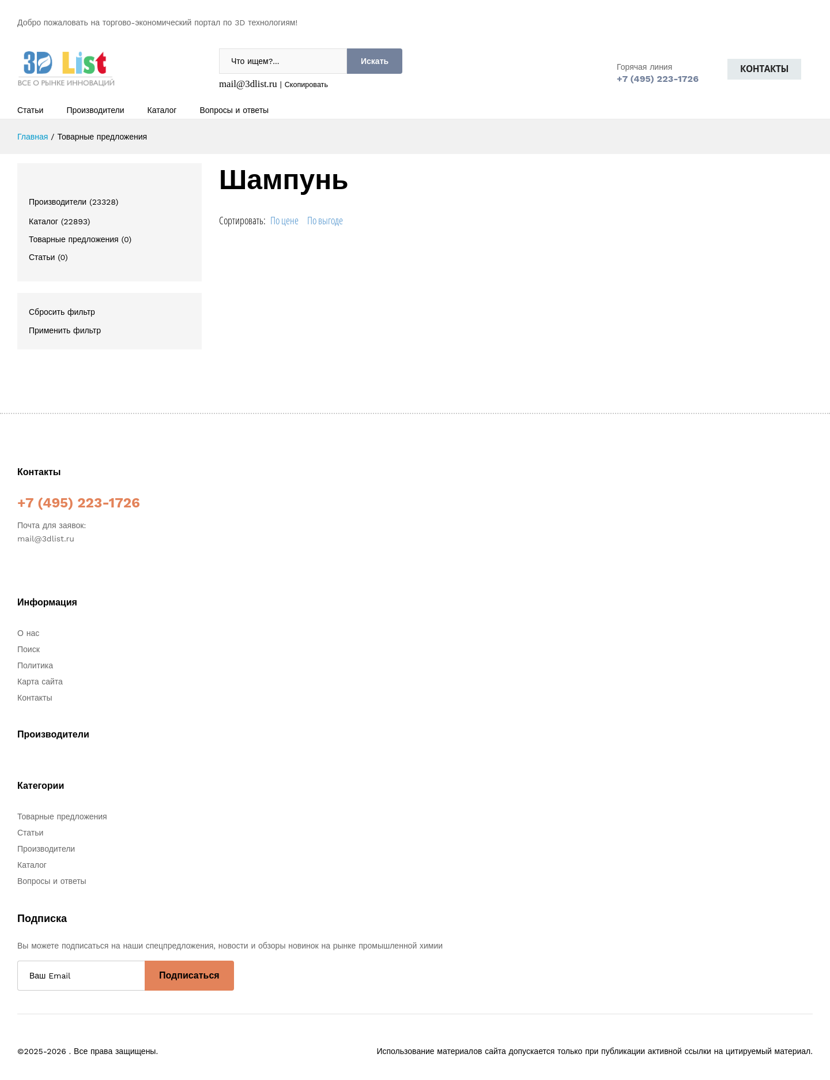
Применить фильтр (65, 330)
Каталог (162, 110)
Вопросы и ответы (234, 110)
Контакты (764, 69)
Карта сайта (40, 681)
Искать (374, 61)
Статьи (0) (48, 257)
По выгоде (325, 220)
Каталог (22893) (59, 221)
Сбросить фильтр (62, 312)
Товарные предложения (62, 816)
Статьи (30, 110)
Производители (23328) (73, 201)
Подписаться (189, 975)
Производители (95, 110)
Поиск (28, 649)
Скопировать (306, 84)
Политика (35, 665)
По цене (284, 220)
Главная (32, 136)
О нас (28, 633)
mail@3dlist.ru (248, 83)
